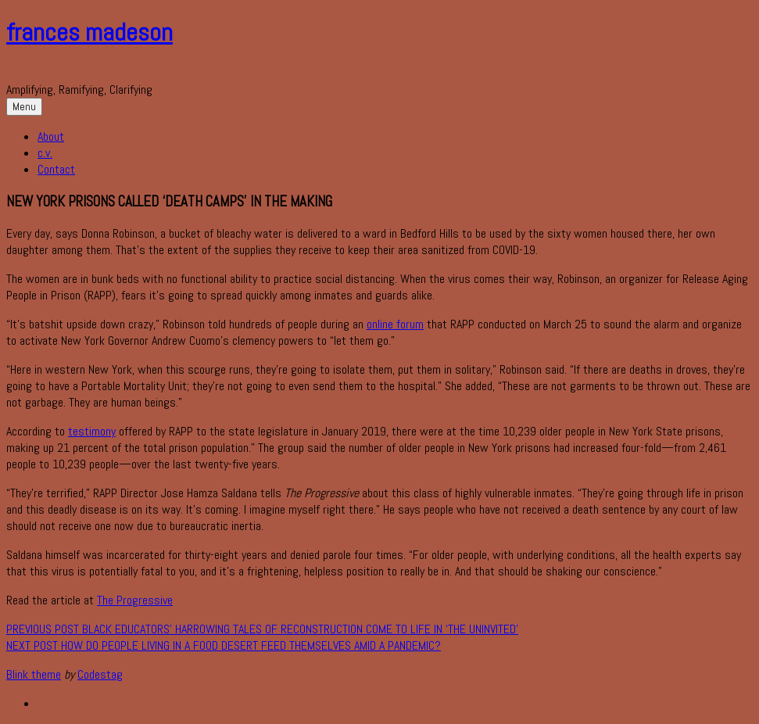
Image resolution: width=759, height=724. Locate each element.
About (51, 136)
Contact (56, 169)
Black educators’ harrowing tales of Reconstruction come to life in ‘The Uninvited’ (262, 629)
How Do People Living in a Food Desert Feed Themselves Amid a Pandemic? (223, 645)
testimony (92, 431)
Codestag (100, 674)
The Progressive (135, 600)
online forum (395, 324)
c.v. (45, 153)
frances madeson (89, 32)
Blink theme (33, 674)
